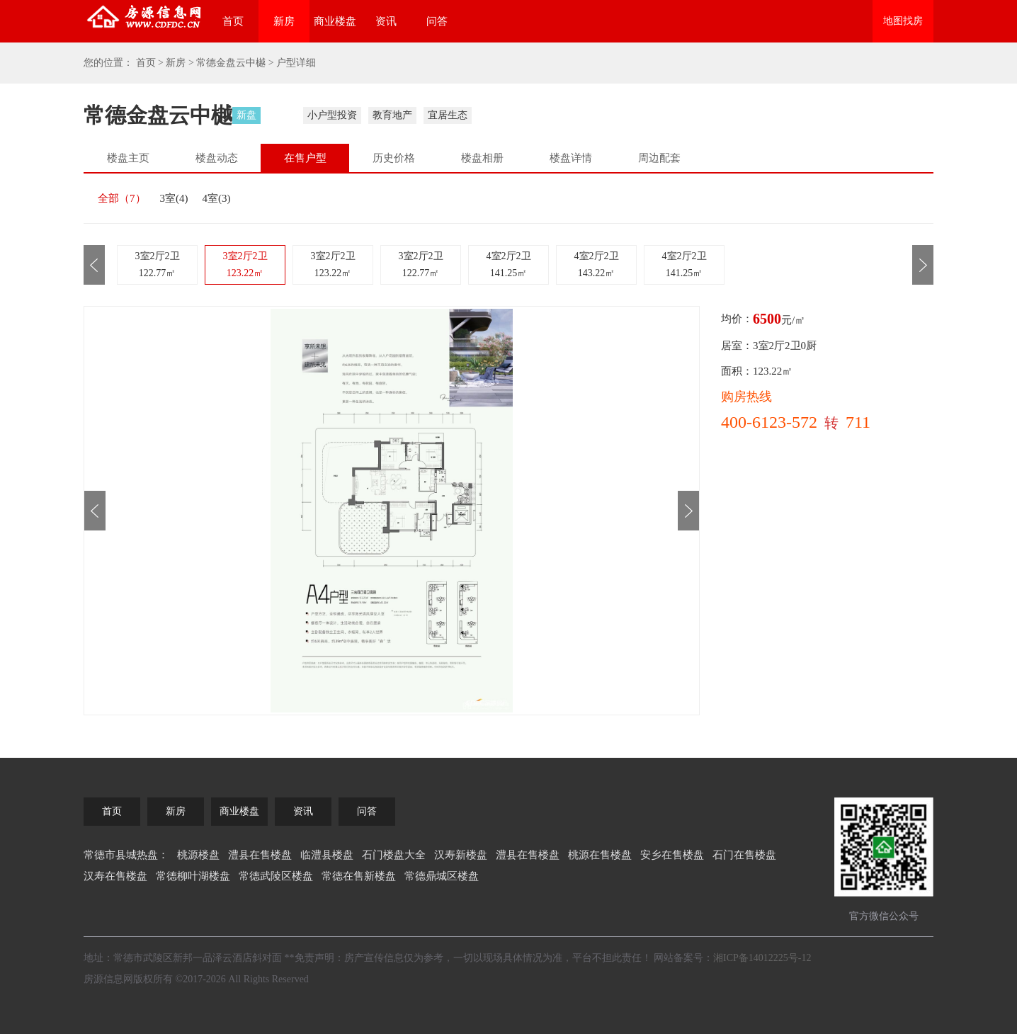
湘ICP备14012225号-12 (762, 958)
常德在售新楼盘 (359, 876)
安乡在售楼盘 (672, 854)
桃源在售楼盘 (600, 854)
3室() (174, 198)
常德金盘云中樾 (231, 62)
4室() (217, 198)
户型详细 (296, 62)
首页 (233, 21)
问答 (437, 21)
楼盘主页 (128, 158)
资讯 (386, 21)
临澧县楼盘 (326, 854)
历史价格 (394, 158)
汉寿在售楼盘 (115, 876)
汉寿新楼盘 (460, 854)
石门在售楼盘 (744, 854)
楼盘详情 (571, 158)
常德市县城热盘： (126, 854)
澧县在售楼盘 (260, 854)
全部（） (122, 198)
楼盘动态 (216, 158)
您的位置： (108, 62)
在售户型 (305, 158)
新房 (284, 21)
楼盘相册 (482, 158)
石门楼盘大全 (394, 854)
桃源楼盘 (198, 854)
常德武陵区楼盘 (276, 876)
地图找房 (903, 21)
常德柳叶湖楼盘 (193, 876)
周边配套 (659, 158)
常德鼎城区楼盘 (441, 876)
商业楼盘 (335, 21)
